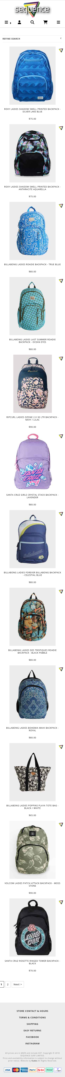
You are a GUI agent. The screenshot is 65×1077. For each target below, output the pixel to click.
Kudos (34, 1061)
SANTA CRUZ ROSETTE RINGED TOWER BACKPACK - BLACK (32, 927)
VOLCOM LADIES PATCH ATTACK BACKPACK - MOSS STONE (33, 850)
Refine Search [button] (32, 38)
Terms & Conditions (32, 1017)
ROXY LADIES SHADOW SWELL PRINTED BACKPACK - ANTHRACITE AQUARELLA (33, 153)
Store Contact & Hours (32, 1010)
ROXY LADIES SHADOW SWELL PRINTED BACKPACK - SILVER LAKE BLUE (33, 76)
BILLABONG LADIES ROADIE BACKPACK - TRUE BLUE (33, 231)
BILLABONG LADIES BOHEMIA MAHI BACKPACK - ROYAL (33, 694)
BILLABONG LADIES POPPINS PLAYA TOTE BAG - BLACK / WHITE (33, 772)
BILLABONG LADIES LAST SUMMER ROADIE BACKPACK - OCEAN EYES (33, 306)
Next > (18, 984)
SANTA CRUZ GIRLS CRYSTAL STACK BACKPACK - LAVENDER (33, 461)
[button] (6, 23)
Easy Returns (32, 1030)
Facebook (32, 1037)
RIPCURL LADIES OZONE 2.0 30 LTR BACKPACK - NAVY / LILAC (32, 384)
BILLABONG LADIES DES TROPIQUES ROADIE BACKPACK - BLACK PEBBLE (33, 617)
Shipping (32, 1024)
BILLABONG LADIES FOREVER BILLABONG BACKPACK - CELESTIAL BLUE (33, 539)
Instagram (32, 1043)
